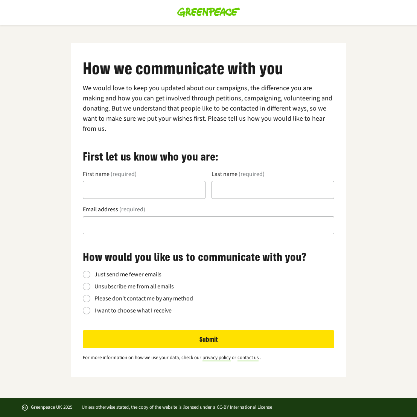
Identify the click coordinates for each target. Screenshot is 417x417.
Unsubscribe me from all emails (134, 286)
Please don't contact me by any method (143, 298)
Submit (208, 339)
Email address (114, 209)
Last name (238, 174)
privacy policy (216, 358)
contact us (248, 358)
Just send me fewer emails (127, 274)
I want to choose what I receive (133, 310)
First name (110, 174)
